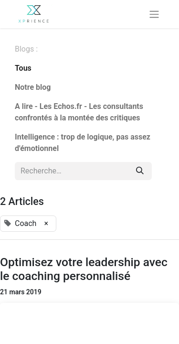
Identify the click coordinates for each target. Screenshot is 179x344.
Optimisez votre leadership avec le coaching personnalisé (84, 269)
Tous (23, 68)
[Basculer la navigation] (154, 14)
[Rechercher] (140, 171)
